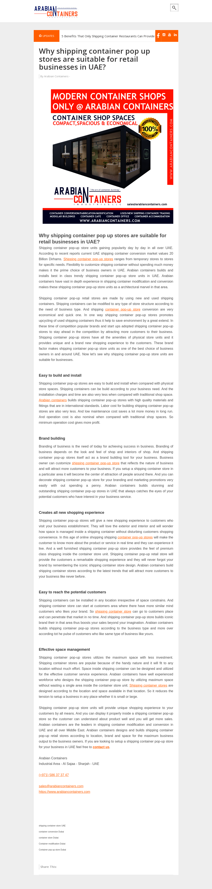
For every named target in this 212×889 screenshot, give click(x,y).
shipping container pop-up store (95, 463)
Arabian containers (53, 400)
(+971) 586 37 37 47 (54, 775)
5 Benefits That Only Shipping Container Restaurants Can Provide (108, 36)
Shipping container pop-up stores (88, 259)
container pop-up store (122, 309)
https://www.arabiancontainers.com (64, 791)
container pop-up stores (135, 537)
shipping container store (113, 611)
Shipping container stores (148, 685)
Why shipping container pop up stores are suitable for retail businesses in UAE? (94, 59)
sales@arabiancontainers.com (61, 786)
